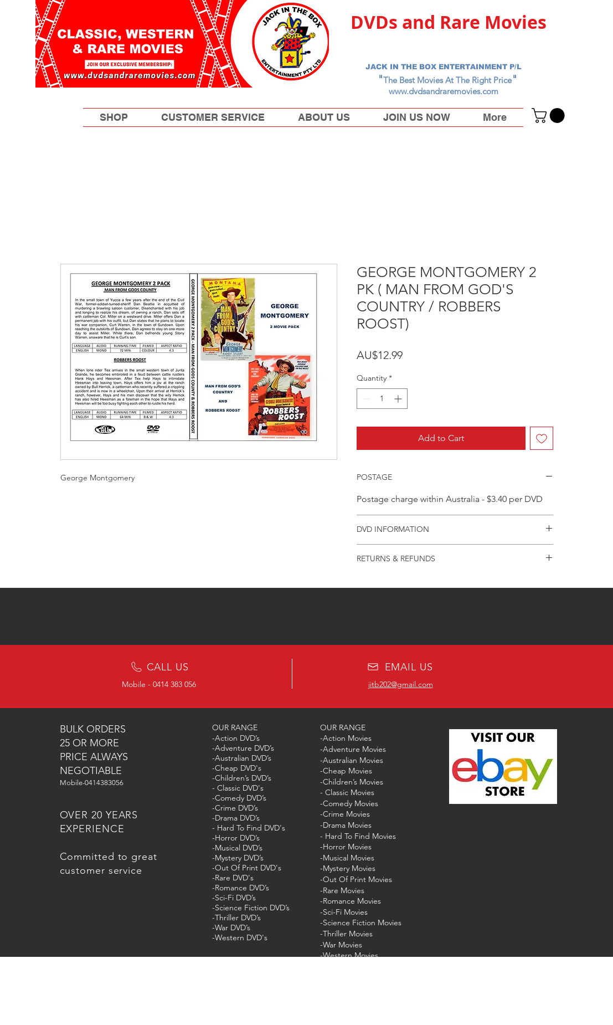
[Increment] (399, 398)
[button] (550, 115)
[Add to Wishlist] (541, 438)
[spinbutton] (382, 398)
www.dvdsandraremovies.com (443, 91)
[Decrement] (365, 398)
